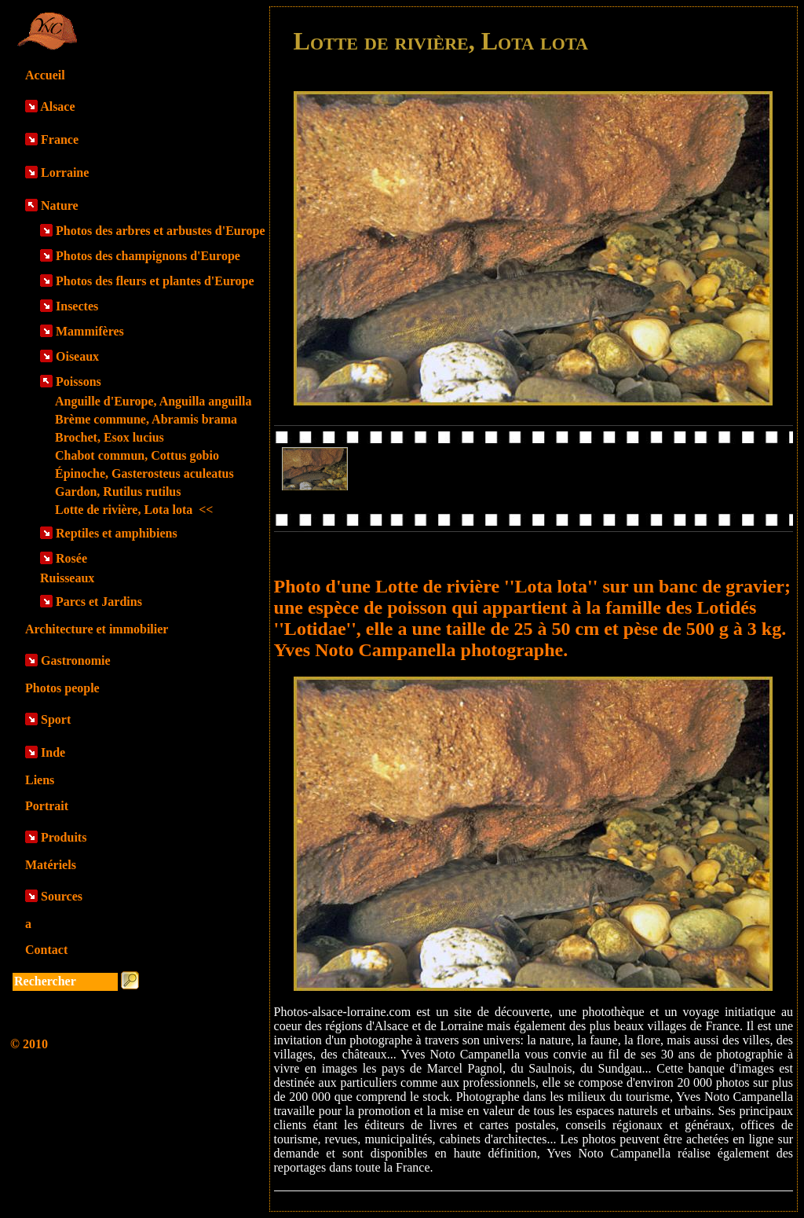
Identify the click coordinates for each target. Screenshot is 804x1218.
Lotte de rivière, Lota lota (134, 509)
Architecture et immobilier (96, 629)
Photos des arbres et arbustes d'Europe (160, 230)
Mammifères (90, 331)
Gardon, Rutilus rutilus (118, 491)
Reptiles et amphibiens (116, 533)
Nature (60, 205)
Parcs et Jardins (99, 601)
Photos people (62, 688)
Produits (63, 837)
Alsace (57, 106)
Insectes (77, 306)
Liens (39, 780)
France (60, 139)
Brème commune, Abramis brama (146, 419)
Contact (46, 949)
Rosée (71, 558)
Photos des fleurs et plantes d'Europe (155, 281)
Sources (61, 896)
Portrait (46, 806)
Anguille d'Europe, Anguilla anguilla (153, 401)
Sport (56, 719)
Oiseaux (77, 356)
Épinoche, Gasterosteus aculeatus (144, 473)
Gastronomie (76, 660)
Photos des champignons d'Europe (148, 255)
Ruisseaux (67, 578)
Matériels (50, 864)
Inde (53, 752)
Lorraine (65, 172)
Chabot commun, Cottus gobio (137, 455)
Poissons (78, 381)
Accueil (45, 75)
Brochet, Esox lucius (109, 437)
